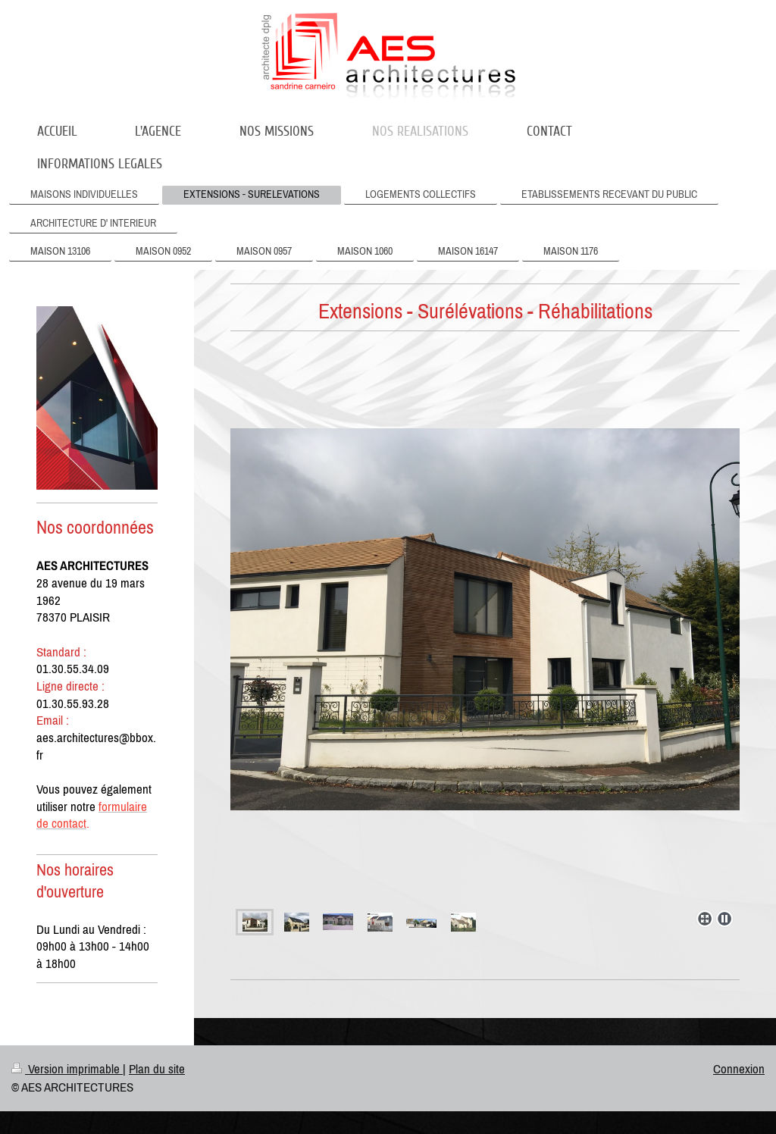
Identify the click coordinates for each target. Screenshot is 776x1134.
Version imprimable (67, 1068)
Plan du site (157, 1068)
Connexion (739, 1068)
